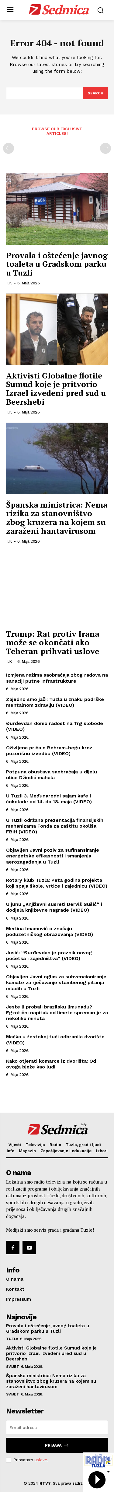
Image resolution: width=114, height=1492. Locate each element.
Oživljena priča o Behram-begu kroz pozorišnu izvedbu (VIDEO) (49, 750)
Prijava (57, 1445)
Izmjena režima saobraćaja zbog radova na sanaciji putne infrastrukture (57, 678)
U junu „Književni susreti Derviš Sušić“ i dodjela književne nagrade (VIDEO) (54, 907)
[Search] (95, 93)
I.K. (9, 283)
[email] (57, 1427)
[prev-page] (8, 148)
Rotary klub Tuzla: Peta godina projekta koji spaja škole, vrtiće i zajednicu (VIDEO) (56, 883)
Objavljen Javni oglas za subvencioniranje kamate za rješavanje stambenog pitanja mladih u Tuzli (56, 982)
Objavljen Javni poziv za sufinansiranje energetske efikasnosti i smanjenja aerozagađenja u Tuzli (52, 855)
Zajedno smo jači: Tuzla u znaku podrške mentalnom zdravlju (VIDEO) (55, 702)
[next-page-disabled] (105, 148)
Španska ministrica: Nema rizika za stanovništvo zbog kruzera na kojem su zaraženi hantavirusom (56, 517)
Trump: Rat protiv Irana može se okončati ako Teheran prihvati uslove (52, 642)
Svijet (12, 1366)
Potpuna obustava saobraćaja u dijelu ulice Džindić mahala (51, 774)
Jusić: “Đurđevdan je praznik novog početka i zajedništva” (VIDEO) (49, 955)
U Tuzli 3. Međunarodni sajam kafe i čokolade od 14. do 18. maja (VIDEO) (49, 798)
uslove (40, 1460)
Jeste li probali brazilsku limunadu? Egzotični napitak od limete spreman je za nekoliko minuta (57, 1012)
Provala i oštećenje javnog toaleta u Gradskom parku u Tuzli (57, 264)
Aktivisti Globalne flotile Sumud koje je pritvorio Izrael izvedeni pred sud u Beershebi (56, 388)
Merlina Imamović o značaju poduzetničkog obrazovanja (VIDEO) (49, 931)
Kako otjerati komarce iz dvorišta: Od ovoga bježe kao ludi (51, 1064)
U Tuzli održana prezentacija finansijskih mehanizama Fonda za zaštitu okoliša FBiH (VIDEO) (54, 826)
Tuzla (12, 1339)
